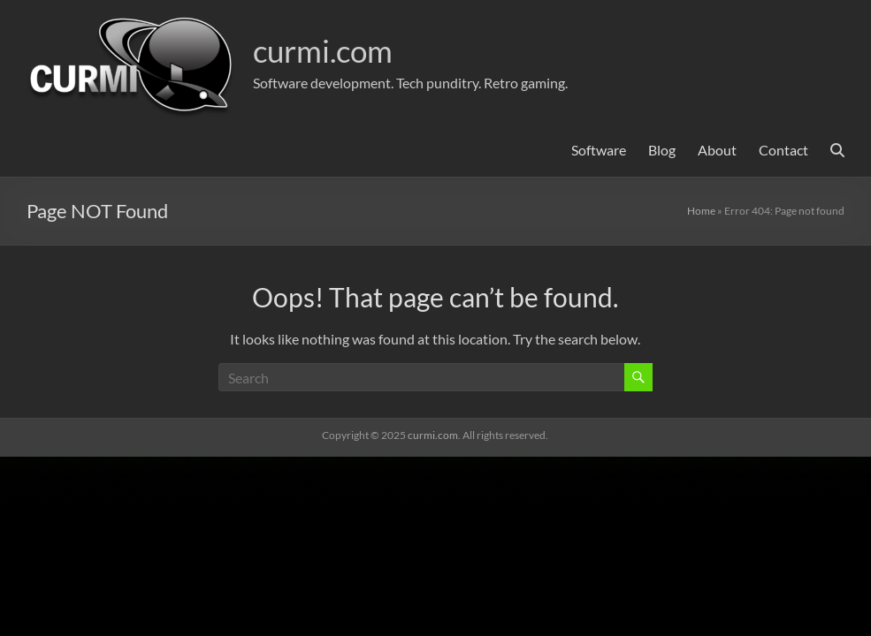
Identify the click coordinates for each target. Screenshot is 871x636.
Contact (783, 149)
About (717, 149)
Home (701, 210)
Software (598, 149)
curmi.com (326, 50)
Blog (662, 149)
